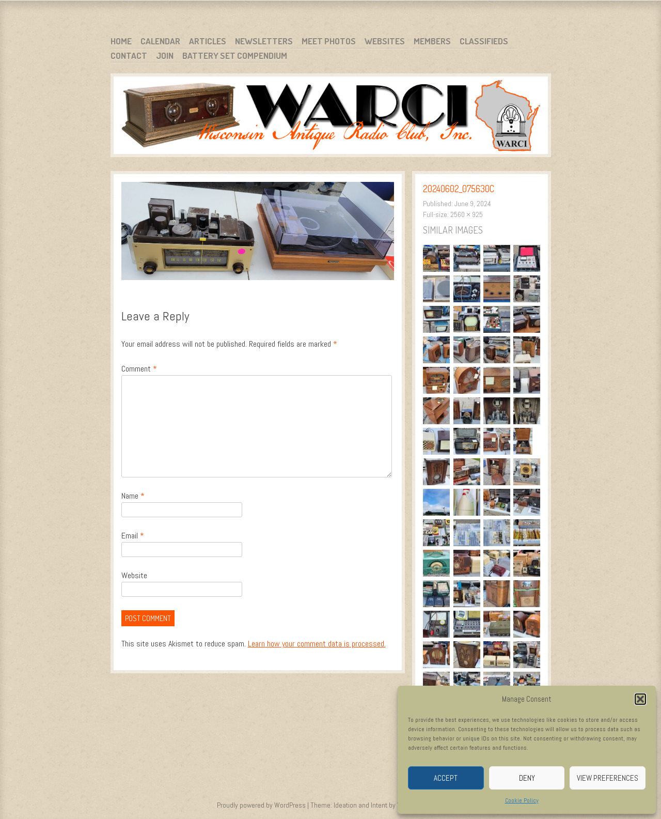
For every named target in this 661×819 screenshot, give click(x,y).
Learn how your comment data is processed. (317, 643)
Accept (446, 778)
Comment (139, 368)
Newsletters (264, 41)
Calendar (160, 41)
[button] (640, 699)
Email (132, 535)
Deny (527, 778)
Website (134, 575)
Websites (385, 41)
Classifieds (484, 41)
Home (121, 41)
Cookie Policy (522, 800)
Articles (207, 41)
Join (165, 55)
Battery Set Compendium (234, 55)
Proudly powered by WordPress (261, 805)
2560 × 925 (466, 214)
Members (432, 41)
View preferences (607, 778)
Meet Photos (329, 41)
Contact (129, 55)
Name (133, 495)
